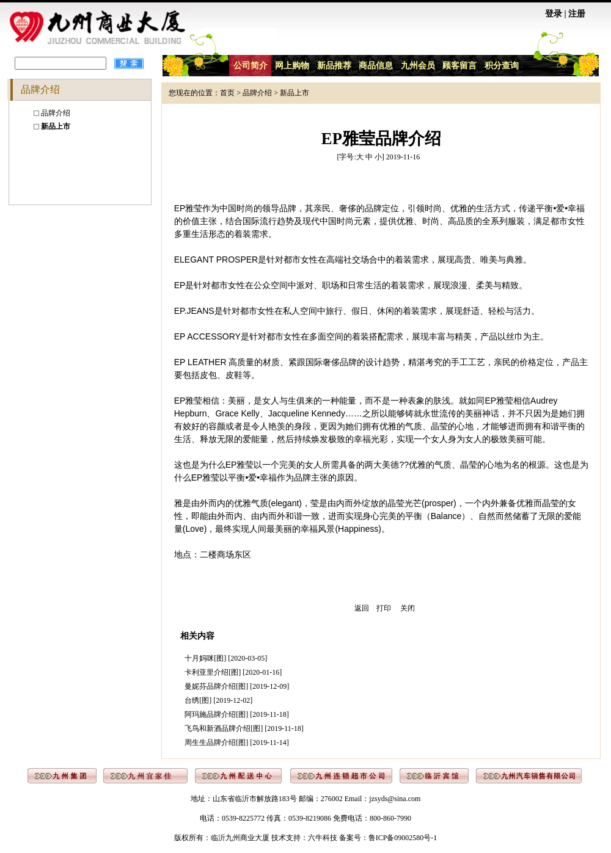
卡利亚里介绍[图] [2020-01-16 (232, 672)
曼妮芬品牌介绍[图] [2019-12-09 (236, 686)
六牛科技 (322, 837)
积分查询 (502, 65)
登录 (553, 13)
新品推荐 (334, 65)
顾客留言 (459, 65)
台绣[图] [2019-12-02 (217, 700)
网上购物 (292, 65)
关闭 (407, 608)
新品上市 (294, 93)
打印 (383, 608)
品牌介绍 (55, 113)
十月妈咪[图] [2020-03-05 (225, 658)
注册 (576, 13)
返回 (361, 608)
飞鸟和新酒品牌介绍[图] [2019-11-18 (243, 728)
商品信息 (376, 65)
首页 (227, 93)
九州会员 (418, 65)
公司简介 (250, 65)
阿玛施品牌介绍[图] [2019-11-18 (236, 714)
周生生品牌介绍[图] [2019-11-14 (236, 742)
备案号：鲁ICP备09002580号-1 (388, 837)
